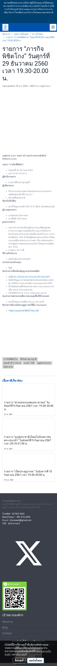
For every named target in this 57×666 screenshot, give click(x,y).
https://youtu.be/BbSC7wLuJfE (24, 310)
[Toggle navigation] (53, 27)
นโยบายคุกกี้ (21, 654)
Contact (7, 633)
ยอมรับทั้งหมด (35, 660)
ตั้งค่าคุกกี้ (19, 660)
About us (7, 621)
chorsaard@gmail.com (20, 520)
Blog (5, 627)
